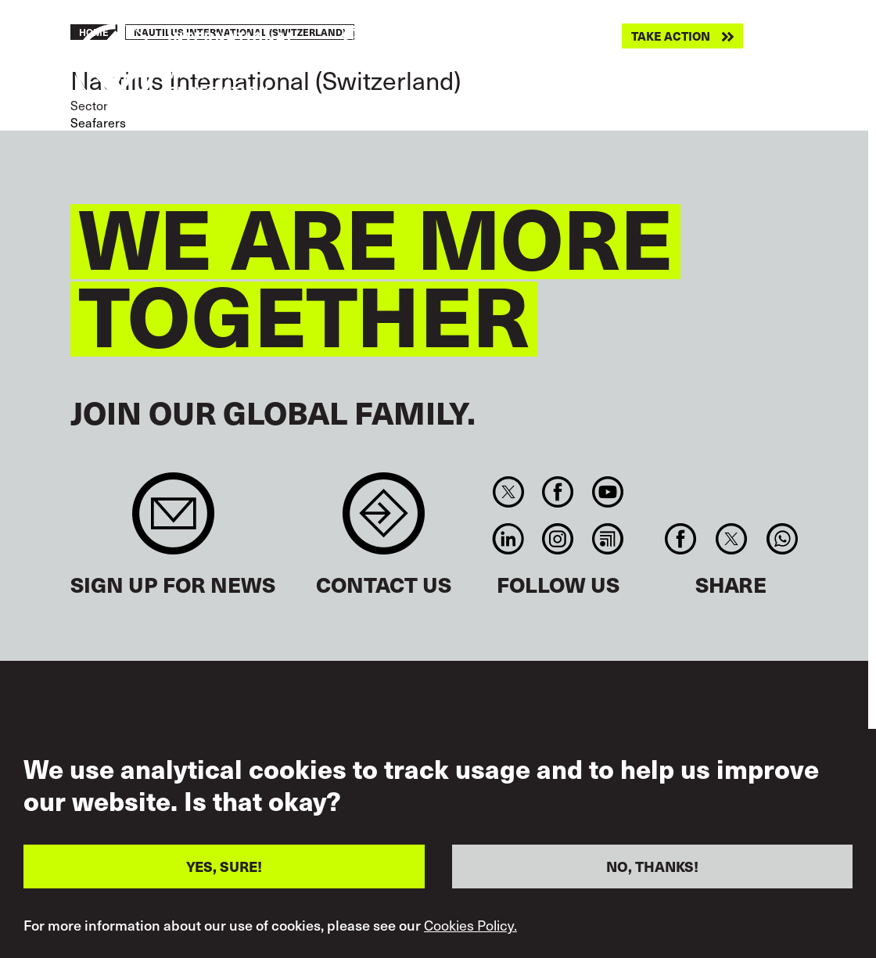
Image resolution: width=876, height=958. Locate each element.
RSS (607, 538)
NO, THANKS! (652, 884)
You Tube (607, 492)
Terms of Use (523, 746)
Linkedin (508, 538)
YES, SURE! (224, 884)
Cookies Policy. (470, 944)
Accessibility (373, 746)
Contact (384, 521)
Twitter (508, 492)
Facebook (558, 492)
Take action (670, 36)
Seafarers (98, 122)
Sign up (173, 521)
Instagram (558, 538)
